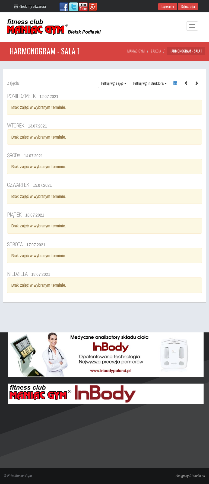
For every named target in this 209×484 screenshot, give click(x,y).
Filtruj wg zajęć (113, 83)
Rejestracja (188, 6)
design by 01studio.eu (190, 475)
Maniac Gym (136, 51)
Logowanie (168, 6)
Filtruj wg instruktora (150, 83)
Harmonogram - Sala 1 (186, 51)
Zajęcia (156, 51)
